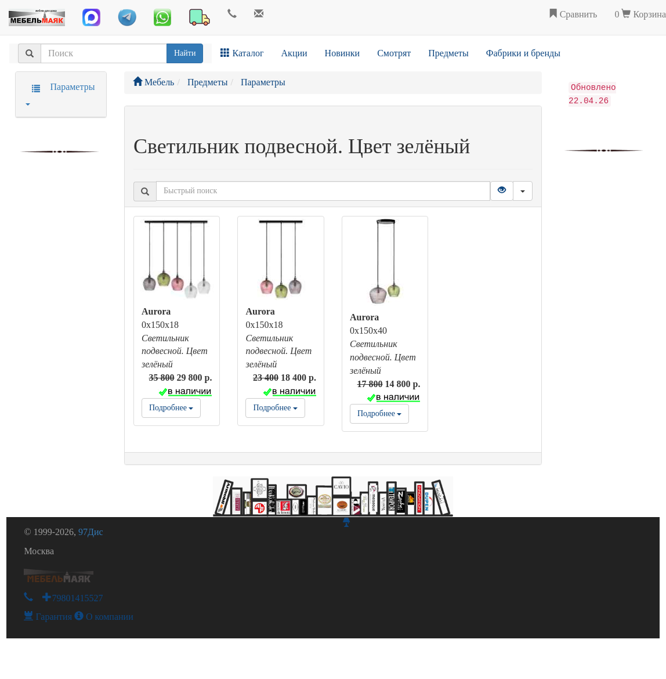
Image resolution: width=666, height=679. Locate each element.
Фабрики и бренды (523, 53)
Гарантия (48, 617)
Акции (294, 53)
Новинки (342, 53)
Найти (185, 53)
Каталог (241, 53)
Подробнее (171, 407)
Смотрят (394, 53)
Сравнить (573, 14)
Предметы (448, 53)
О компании (103, 617)
